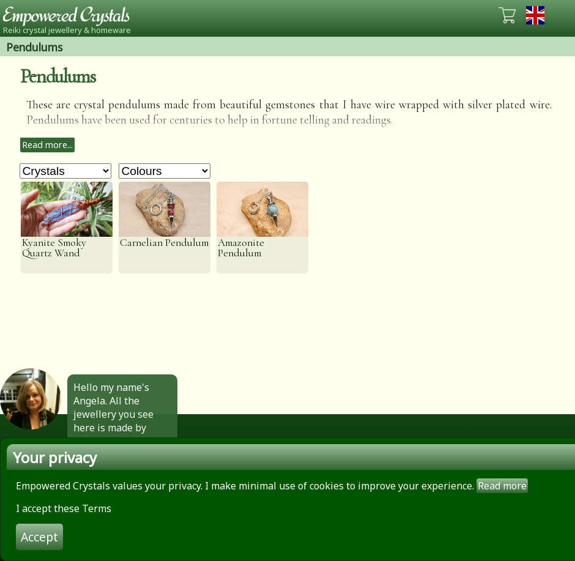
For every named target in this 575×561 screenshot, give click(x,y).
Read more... (47, 144)
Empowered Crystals (70, 15)
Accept (39, 537)
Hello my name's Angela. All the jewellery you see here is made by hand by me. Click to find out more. (119, 421)
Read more (502, 485)
